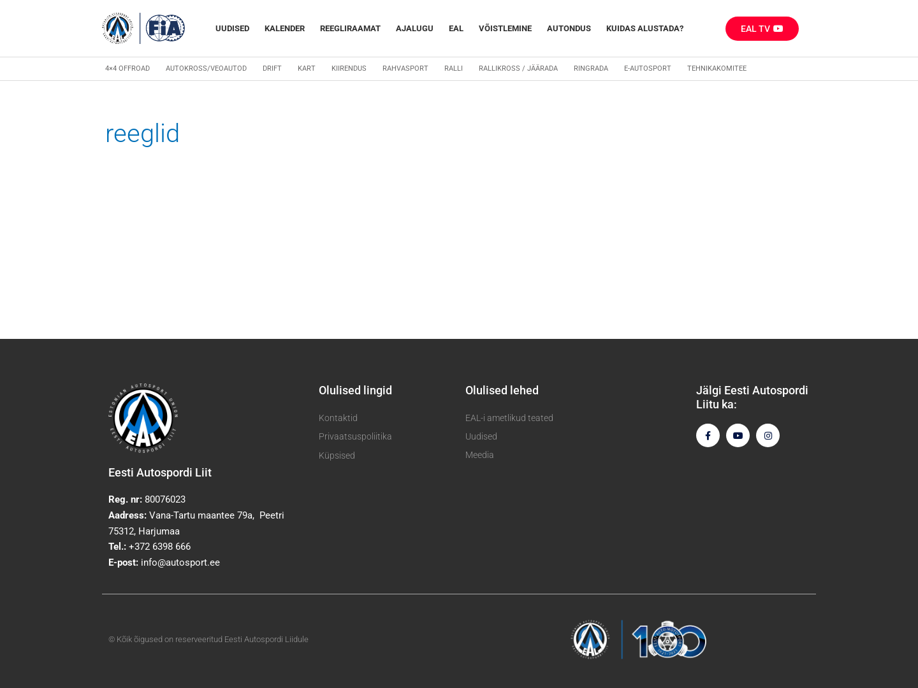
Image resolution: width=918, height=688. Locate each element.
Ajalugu (414, 28)
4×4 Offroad (127, 68)
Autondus (569, 28)
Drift (272, 68)
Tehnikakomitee (717, 68)
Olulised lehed (502, 390)
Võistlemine (505, 28)
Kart (307, 68)
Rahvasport (405, 68)
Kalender (285, 28)
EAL (456, 28)
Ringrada (591, 68)
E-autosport (647, 68)
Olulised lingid (355, 390)
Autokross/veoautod (206, 68)
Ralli (453, 68)
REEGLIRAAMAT (350, 28)
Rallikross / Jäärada (518, 68)
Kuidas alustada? (644, 28)
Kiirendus (349, 68)
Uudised (232, 28)
